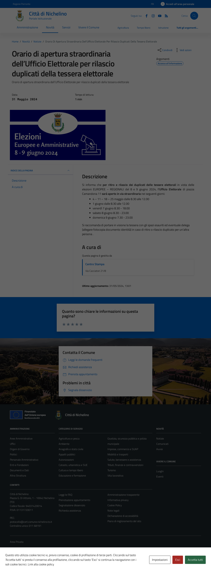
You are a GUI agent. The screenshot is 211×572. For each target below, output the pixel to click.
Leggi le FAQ (65, 495)
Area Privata (16, 542)
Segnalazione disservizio (72, 505)
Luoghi (160, 471)
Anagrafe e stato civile (71, 449)
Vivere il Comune (88, 27)
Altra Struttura (18, 475)
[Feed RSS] (165, 16)
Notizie (160, 438)
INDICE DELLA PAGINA (40, 170)
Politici (13, 454)
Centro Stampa (94, 264)
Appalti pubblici (67, 454)
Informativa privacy (118, 500)
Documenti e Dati (19, 470)
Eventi (159, 476)
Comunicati (162, 444)
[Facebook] (145, 16)
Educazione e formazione (72, 475)
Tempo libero (143, 28)
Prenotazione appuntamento (74, 500)
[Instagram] (152, 16)
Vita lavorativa (115, 475)
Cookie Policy (114, 505)
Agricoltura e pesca (69, 438)
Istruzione (163, 28)
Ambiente (64, 444)
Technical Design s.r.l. (32, 562)
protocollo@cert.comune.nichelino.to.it (31, 522)
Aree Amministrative (21, 438)
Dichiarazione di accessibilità (122, 516)
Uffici (12, 444)
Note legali (113, 511)
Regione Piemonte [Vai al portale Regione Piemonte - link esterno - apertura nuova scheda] (21, 4)
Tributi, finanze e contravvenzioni (125, 465)
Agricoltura (123, 28)
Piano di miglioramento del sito (124, 521)
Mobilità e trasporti (117, 454)
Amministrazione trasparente (123, 495)
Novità (50, 27)
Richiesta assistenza (70, 511)
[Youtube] (158, 16)
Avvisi (159, 449)
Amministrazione (27, 27)
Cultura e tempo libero (71, 470)
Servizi (66, 27)
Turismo (111, 470)
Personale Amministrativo (24, 460)
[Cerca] (194, 16)
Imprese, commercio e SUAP (122, 449)
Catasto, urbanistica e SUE (73, 465)
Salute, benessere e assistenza (124, 460)
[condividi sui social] (164, 50)
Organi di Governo (20, 449)
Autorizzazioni (66, 460)
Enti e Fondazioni (19, 465)
